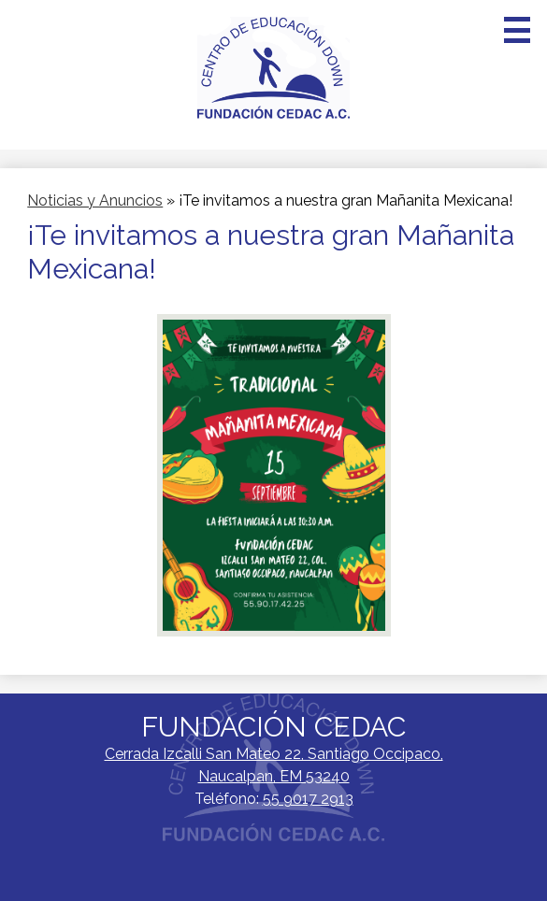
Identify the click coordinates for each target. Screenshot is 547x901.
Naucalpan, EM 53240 (274, 764)
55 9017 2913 (308, 799)
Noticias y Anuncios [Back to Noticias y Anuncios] (95, 200)
